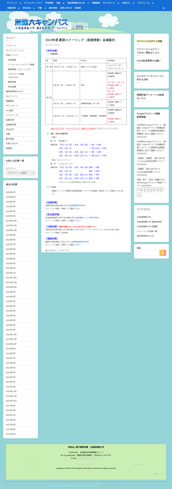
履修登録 (12, 82)
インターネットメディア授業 (21, 64)
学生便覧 (49, 3)
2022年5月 (11, 424)
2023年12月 (11, 334)
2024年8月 (11, 296)
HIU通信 (9, 110)
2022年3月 (11, 434)
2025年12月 (11, 221)
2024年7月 (11, 301)
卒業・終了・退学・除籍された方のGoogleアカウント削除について (151, 183)
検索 (139, 248)
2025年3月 (11, 263)
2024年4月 (11, 315)
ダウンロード (109, 3)
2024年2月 (11, 325)
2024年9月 (11, 292)
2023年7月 (11, 358)
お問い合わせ (66, 8)
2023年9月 (11, 349)
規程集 (78, 8)
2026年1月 (11, 216)
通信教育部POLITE (76, 3)
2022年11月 (11, 396)
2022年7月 (11, 415)
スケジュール (143, 3)
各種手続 (11, 8)
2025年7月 (11, 244)
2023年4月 (11, 372)
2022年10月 (11, 401)
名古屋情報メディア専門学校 (85, 218)
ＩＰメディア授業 (16, 74)
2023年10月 (11, 344)
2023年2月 (11, 382)
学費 (40, 8)
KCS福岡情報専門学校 (78, 242)
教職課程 (96, 3)
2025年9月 (11, 235)
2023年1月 (11, 387)
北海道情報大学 (144, 217)
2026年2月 (11, 211)
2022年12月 (11, 391)
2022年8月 (11, 410)
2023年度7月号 (63, 251)
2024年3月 (11, 320)
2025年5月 (11, 254)
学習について (12, 55)
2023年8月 (11, 353)
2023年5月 (11, 368)
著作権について (139, 465)
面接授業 (52, 251)
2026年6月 (11, 192)
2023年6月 (11, 363)
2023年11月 (11, 339)
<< (139, 190)
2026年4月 (11, 202)
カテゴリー (11, 168)
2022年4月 (11, 429)
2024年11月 (11, 282)
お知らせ (126, 3)
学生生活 (27, 8)
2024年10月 (11, 287)
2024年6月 (11, 306)
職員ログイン (159, 474)
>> (139, 195)
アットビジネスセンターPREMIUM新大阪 (101, 230)
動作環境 (53, 8)
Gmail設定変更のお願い (149, 60)
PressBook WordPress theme (111, 486)
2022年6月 (11, 420)
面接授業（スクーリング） (20, 69)
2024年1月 (11, 330)
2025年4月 (11, 259)
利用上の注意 (31, 464)
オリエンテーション (33, 3)
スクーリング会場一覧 (147, 231)
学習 (58, 3)
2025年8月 (11, 240)
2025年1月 (11, 273)
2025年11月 (11, 225)
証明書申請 (11, 124)
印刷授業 (12, 60)
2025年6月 (11, 249)
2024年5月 (11, 311)
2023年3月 (11, 377)
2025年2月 (11, 268)
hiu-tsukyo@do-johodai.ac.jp (89, 458)
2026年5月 (11, 197)
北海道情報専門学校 (75, 206)
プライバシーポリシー (85, 465)
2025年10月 (11, 230)
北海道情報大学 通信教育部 (149, 222)
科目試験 (12, 87)
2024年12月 (11, 277)
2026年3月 (11, 206)
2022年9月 (11, 405)
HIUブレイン (11, 96)
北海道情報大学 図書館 (147, 226)
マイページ (12, 3)
